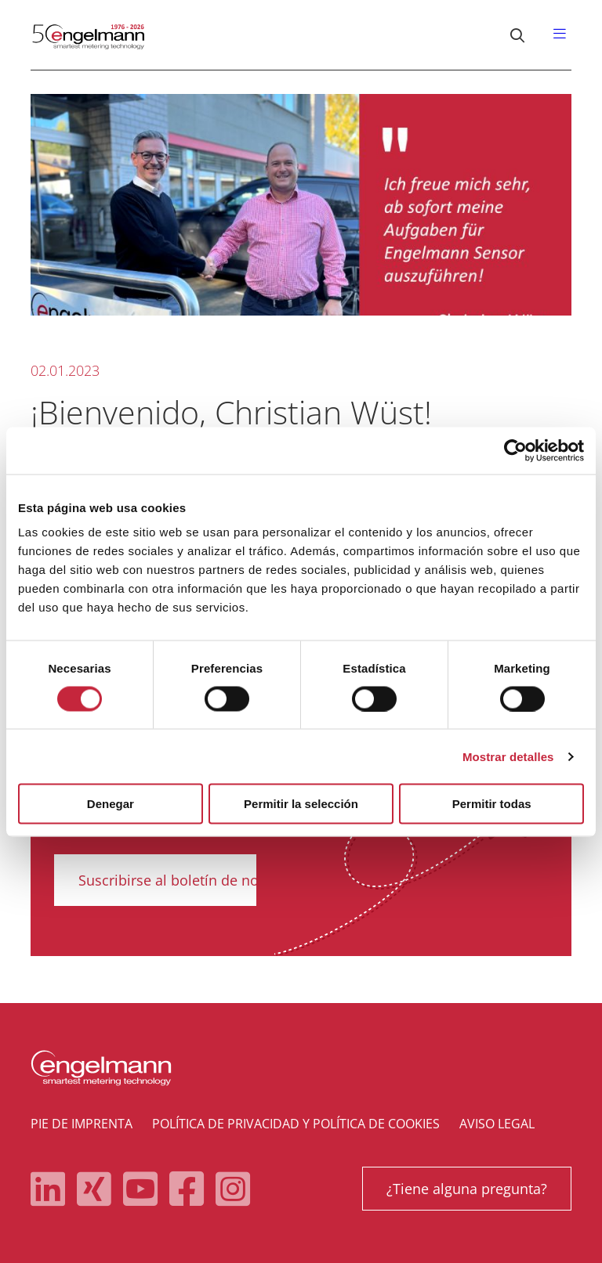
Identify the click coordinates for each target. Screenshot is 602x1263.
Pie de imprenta (81, 1123)
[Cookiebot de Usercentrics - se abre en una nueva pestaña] (515, 450)
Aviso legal (497, 1123)
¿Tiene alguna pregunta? (466, 1188)
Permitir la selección (301, 803)
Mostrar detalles (508, 756)
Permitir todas (491, 803)
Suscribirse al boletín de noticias (185, 880)
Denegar (110, 803)
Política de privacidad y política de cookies (296, 1123)
